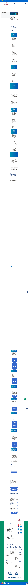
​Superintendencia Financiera (14, 360)
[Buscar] (20, 4)
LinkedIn (17, 573)
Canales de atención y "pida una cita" (6, 13)
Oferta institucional (4, 12)
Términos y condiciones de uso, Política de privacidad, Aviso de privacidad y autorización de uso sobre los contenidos (14, 577)
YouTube (10, 574)
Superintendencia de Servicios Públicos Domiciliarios (14, 424)
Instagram (10, 573)
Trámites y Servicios (14, 513)
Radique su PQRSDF (14, 487)
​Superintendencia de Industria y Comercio (14, 366)
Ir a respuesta (17, 506)
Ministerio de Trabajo (14, 396)
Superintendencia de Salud (14, 408)
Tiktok (17, 574)
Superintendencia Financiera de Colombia (14, 444)
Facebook (10, 572)
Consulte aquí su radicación (14, 490)
